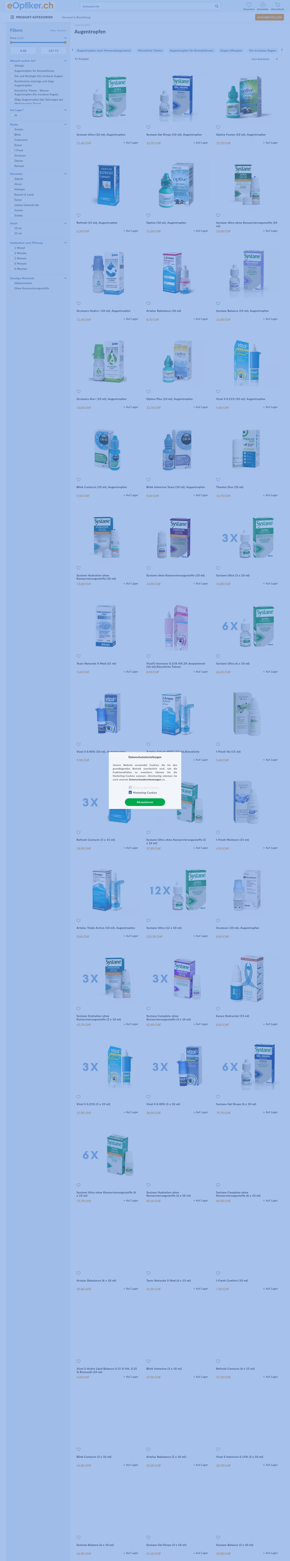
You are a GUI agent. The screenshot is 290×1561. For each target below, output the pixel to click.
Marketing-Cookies (145, 792)
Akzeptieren (145, 802)
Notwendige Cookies (146, 787)
